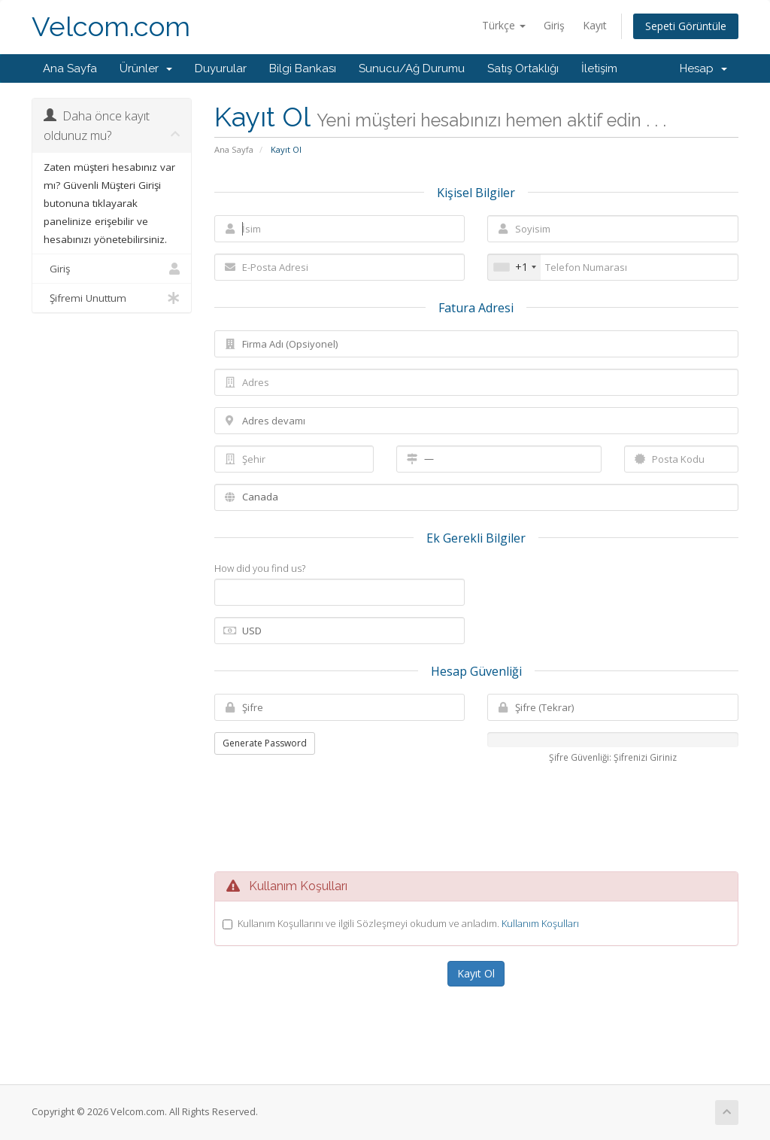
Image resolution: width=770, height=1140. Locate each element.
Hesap (703, 68)
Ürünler (146, 68)
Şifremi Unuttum (112, 298)
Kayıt (595, 25)
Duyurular (221, 68)
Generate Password (265, 743)
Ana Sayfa (70, 68)
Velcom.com (111, 27)
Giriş (554, 25)
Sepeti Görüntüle (685, 26)
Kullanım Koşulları (540, 923)
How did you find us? (259, 568)
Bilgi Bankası (302, 68)
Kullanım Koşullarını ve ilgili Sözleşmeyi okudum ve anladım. (408, 923)
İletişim (599, 68)
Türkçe (504, 25)
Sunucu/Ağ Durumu (412, 68)
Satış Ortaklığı (523, 68)
